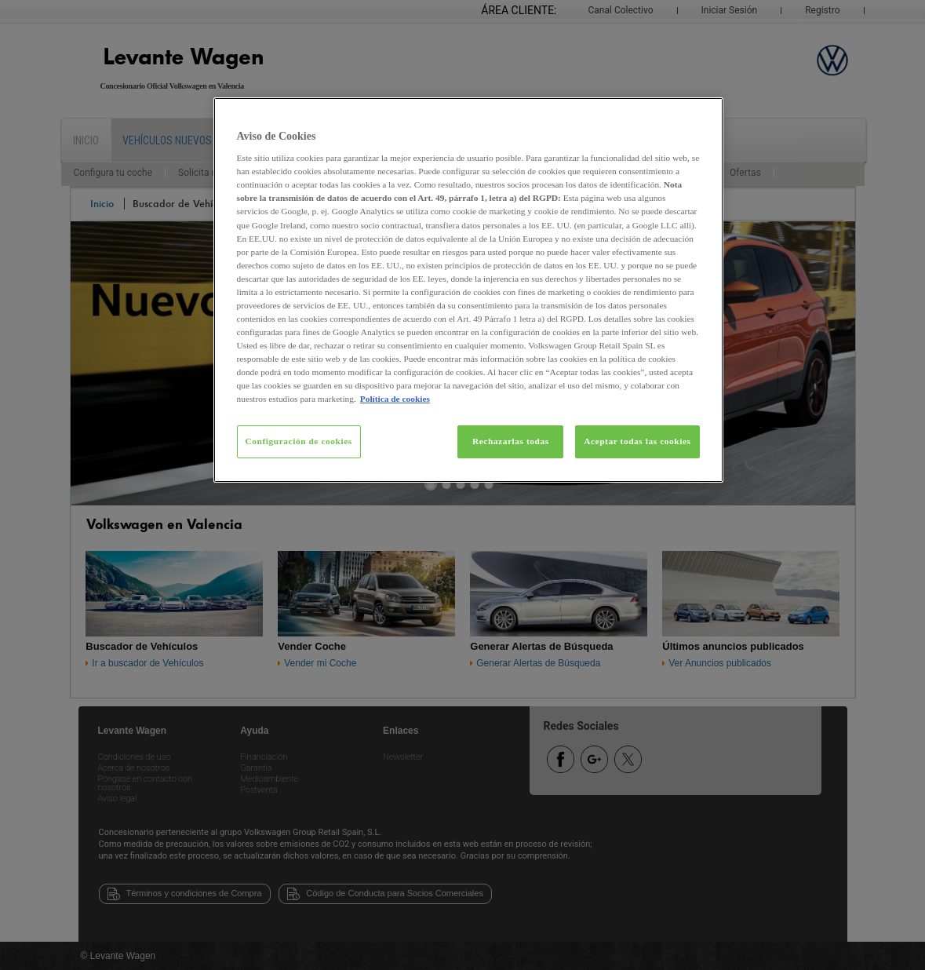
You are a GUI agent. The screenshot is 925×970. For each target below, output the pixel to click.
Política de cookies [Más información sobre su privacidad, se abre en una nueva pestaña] (395, 398)
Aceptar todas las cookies (637, 441)
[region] (468, 290)
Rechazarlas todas (510, 441)
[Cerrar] (701, 116)
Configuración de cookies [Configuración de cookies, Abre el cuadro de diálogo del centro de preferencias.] (299, 441)
